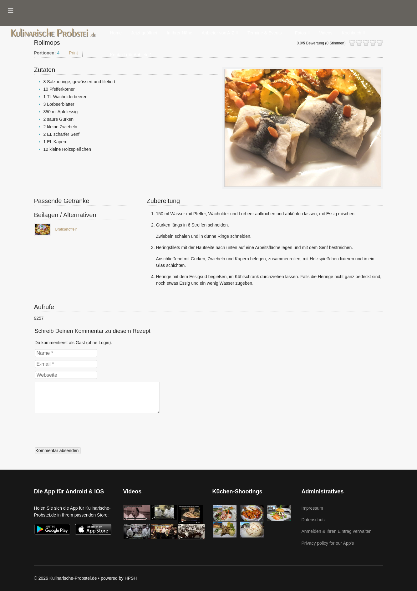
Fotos (300, 32)
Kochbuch (351, 32)
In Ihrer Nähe (179, 32)
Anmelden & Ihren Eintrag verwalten (337, 531)
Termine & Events (264, 32)
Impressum (312, 508)
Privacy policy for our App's (328, 543)
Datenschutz (314, 519)
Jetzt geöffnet (144, 32)
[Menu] (10, 11)
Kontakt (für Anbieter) (130, 54)
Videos (326, 32)
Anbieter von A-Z (218, 32)
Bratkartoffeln (66, 229)
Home (116, 32)
